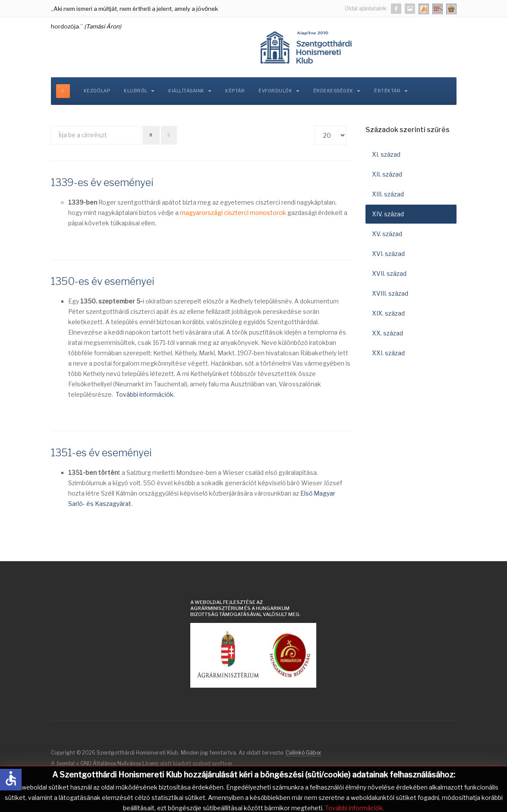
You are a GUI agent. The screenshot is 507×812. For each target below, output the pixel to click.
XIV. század (388, 214)
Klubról (139, 91)
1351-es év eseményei (101, 453)
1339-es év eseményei (102, 183)
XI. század (386, 154)
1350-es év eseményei (102, 281)
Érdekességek (337, 91)
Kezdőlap (97, 91)
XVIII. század (390, 293)
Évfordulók (278, 91)
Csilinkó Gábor (303, 752)
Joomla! (65, 763)
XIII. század (388, 194)
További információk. (145, 394)
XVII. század (389, 273)
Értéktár (391, 91)
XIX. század (388, 313)
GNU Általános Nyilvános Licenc (119, 763)
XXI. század (388, 353)
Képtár (235, 91)
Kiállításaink (189, 91)
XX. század (387, 333)
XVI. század (388, 253)
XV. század (387, 233)
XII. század (387, 174)
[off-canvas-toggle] (63, 91)
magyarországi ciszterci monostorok (233, 212)
